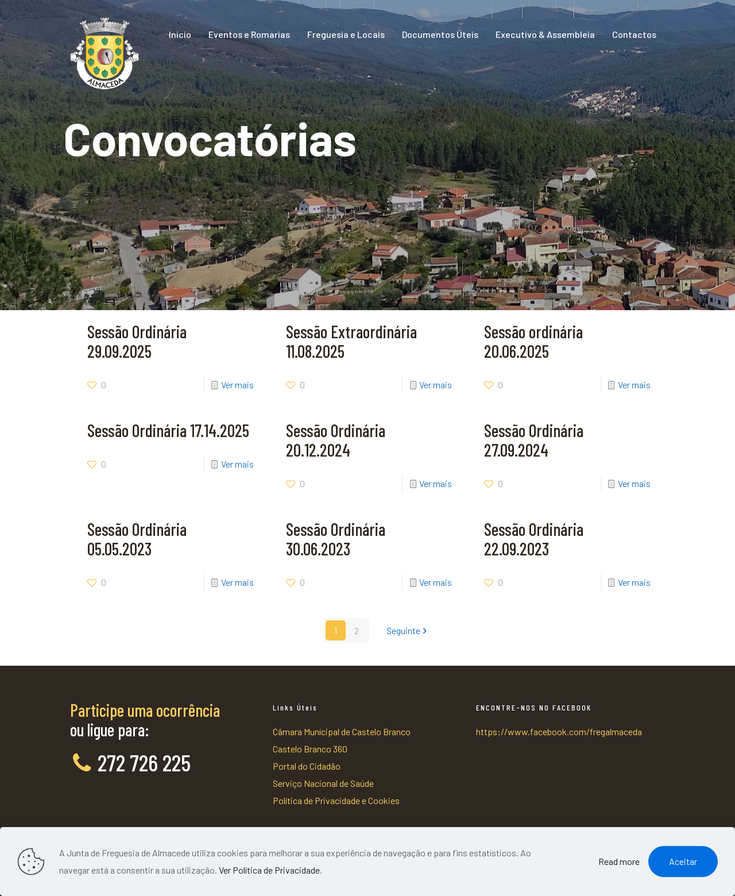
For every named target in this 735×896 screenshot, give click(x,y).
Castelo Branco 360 (310, 748)
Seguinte (408, 630)
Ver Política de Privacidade (269, 869)
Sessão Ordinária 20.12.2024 (335, 440)
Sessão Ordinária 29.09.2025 (137, 341)
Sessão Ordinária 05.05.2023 (137, 539)
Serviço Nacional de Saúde (323, 783)
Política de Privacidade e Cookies (336, 800)
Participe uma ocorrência (145, 710)
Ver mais (237, 384)
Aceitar (683, 861)
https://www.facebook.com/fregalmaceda (559, 731)
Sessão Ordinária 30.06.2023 (335, 539)
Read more (619, 861)
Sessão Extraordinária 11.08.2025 (351, 341)
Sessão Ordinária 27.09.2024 (533, 440)
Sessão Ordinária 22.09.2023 (533, 539)
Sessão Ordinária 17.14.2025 (168, 430)
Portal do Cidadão (307, 765)
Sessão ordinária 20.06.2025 (533, 341)
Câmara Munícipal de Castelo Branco (342, 731)
